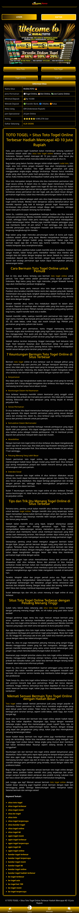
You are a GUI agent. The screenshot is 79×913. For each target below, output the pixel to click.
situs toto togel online (42, 153)
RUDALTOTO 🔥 (30, 89)
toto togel (18, 362)
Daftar (29, 910)
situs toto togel (51, 608)
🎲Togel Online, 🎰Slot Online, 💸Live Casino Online (47, 94)
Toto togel (10, 703)
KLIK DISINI (29, 123)
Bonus (10, 910)
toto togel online (59, 276)
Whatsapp (49, 910)
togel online (25, 511)
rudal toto (64, 163)
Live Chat (69, 910)
